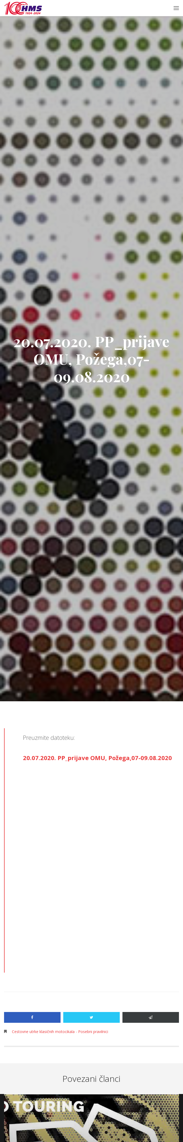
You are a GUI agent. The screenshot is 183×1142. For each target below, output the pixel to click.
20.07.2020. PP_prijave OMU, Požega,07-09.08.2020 (97, 758)
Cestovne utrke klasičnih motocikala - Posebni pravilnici (60, 1031)
